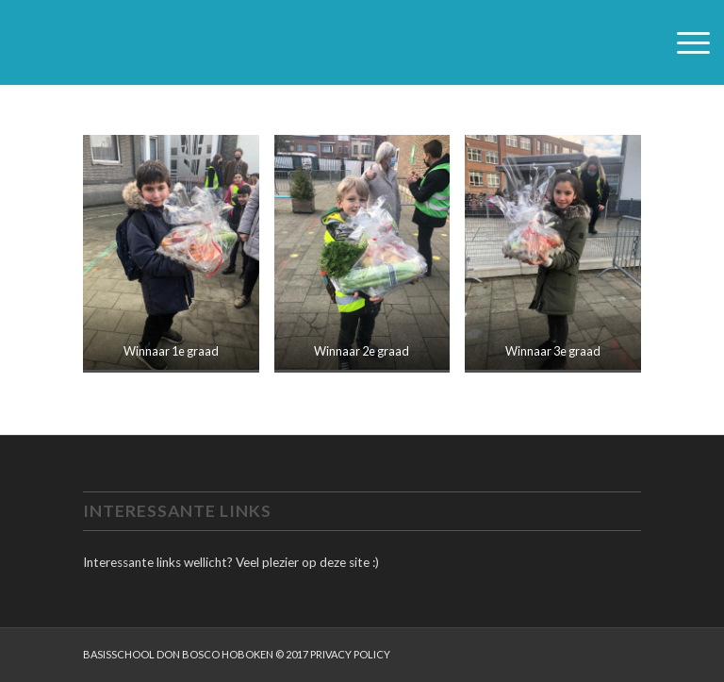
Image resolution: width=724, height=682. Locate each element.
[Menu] (684, 42)
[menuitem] (684, 42)
